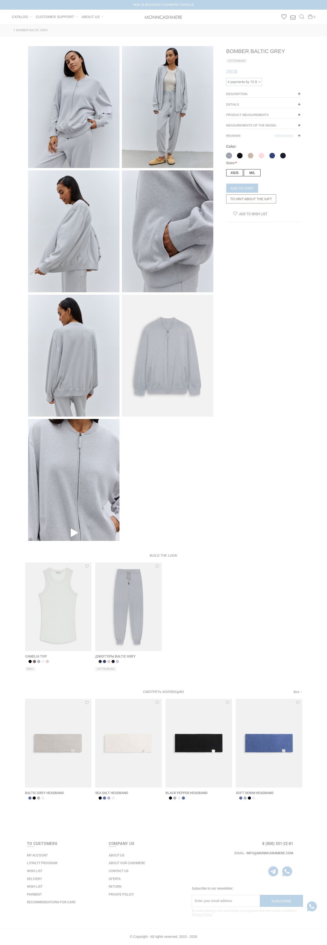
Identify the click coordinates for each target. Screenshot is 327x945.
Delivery (34, 879)
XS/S (234, 173)
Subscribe (281, 901)
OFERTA (115, 879)
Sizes (230, 163)
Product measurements (247, 115)
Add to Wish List (253, 214)
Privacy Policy (202, 914)
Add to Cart (242, 188)
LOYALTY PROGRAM (42, 863)
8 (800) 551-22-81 (277, 843)
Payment (34, 894)
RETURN (115, 886)
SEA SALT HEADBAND (111, 793)
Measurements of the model (251, 125)
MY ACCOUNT (37, 855)
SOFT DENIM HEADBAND (254, 793)
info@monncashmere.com (269, 853)
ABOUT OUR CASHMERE (127, 863)
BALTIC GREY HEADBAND (44, 793)
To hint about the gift (251, 199)
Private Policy (121, 894)
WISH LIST (34, 871)
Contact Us (118, 871)
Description (237, 94)
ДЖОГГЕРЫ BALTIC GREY (115, 656)
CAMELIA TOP (36, 656)
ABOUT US (116, 855)
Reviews (259, 135)
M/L (252, 173)
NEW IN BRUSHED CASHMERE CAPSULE (163, 4)
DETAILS (232, 104)
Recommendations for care (51, 902)
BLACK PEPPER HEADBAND (187, 793)
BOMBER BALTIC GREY (32, 30)
